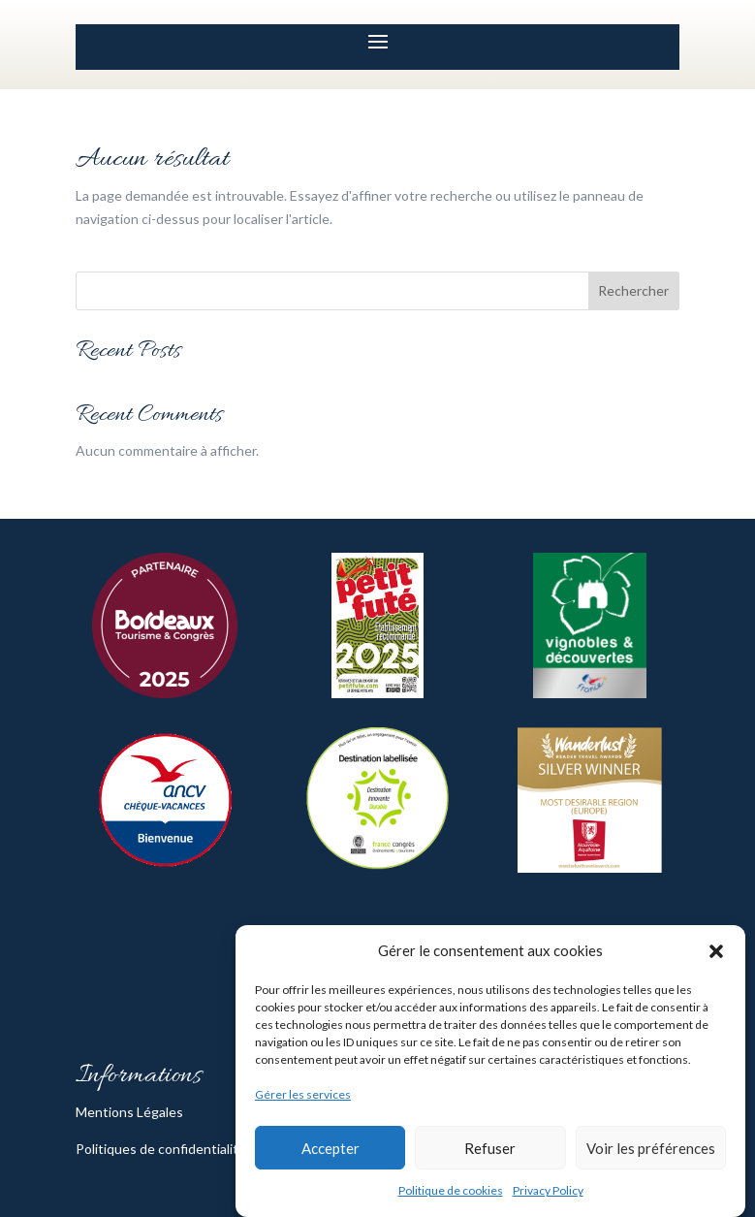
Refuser (490, 1148)
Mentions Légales (129, 1112)
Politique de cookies (450, 1190)
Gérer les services (303, 1094)
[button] (716, 951)
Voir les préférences (650, 1148)
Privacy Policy (548, 1190)
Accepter (330, 1148)
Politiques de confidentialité (161, 1148)
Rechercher (633, 290)
